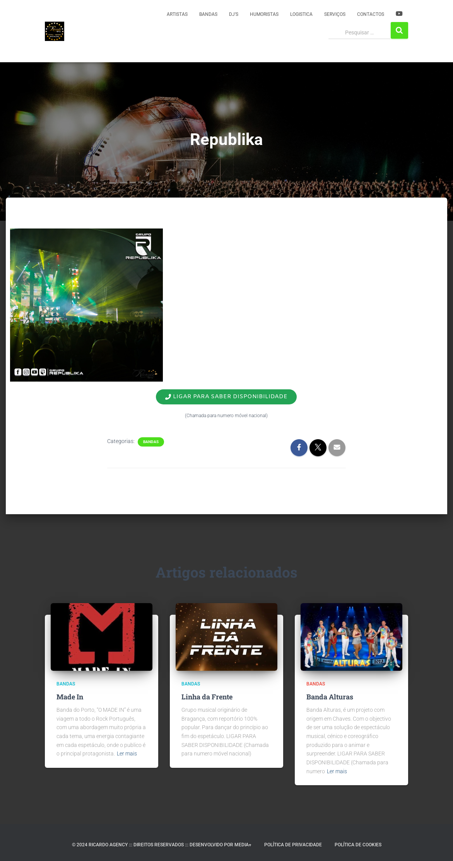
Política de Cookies (358, 844)
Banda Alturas (329, 696)
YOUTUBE (399, 15)
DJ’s (233, 14)
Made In (69, 696)
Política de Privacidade (293, 844)
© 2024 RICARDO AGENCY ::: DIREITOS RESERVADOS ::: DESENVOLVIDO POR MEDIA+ (161, 844)
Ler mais (127, 753)
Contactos (370, 14)
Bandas (208, 14)
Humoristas (264, 14)
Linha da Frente (206, 696)
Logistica (301, 14)
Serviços (334, 14)
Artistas (177, 14)
